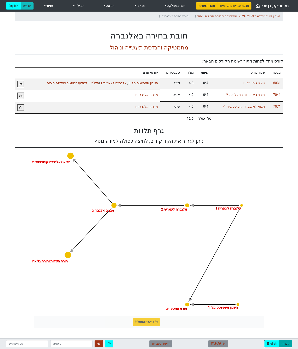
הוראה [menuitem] (110, 5)
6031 (277, 83)
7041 (277, 95)
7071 (277, 106)
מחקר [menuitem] (140, 5)
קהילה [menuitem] (79, 5)
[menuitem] (207, 6)
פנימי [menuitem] (49, 5)
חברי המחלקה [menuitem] (176, 5)
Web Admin (218, 343)
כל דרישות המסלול (146, 322)
